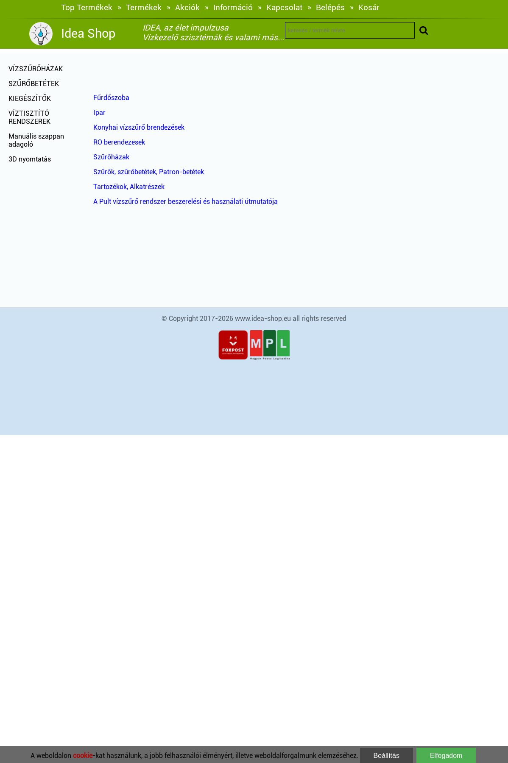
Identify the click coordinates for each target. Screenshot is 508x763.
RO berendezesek (119, 142)
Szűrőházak (111, 157)
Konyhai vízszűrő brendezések (138, 127)
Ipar (99, 113)
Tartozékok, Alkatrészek (129, 187)
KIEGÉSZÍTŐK (29, 99)
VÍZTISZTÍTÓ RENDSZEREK (29, 117)
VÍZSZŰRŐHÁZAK (35, 69)
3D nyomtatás (29, 159)
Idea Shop (88, 33)
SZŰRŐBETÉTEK (33, 84)
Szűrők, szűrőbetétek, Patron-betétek (148, 172)
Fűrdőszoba (111, 98)
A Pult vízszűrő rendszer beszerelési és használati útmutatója (185, 202)
